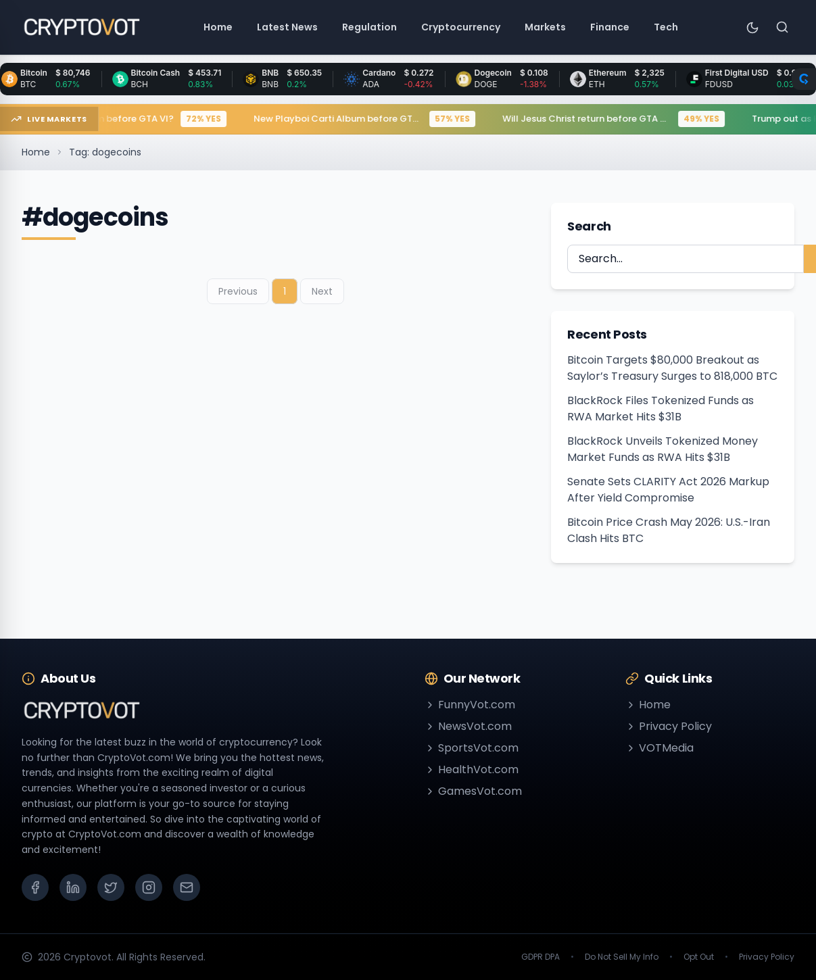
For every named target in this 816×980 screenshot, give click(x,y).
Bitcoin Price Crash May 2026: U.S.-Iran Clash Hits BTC (668, 530)
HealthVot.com (472, 769)
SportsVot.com (472, 748)
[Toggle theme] (752, 27)
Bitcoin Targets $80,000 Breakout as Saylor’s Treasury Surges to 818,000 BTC (672, 368)
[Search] (782, 27)
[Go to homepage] (81, 27)
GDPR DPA (540, 957)
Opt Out (698, 957)
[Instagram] (148, 887)
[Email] (186, 887)
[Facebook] (35, 887)
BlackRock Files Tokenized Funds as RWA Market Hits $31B (660, 408)
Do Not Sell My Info (621, 957)
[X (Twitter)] (110, 887)
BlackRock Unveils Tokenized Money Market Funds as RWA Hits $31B (662, 449)
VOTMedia (659, 748)
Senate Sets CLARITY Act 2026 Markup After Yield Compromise (668, 490)
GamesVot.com (473, 791)
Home (36, 152)
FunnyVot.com (470, 704)
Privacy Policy (668, 726)
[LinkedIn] (73, 887)
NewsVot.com (468, 726)
